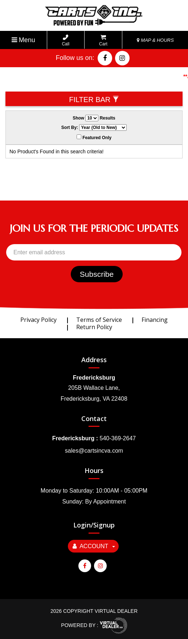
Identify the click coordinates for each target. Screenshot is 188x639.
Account (94, 546)
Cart (103, 40)
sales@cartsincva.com (94, 451)
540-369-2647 (118, 438)
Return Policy (94, 327)
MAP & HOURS (155, 40)
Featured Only (94, 137)
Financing (155, 320)
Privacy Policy (38, 320)
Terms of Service (99, 320)
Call (65, 40)
